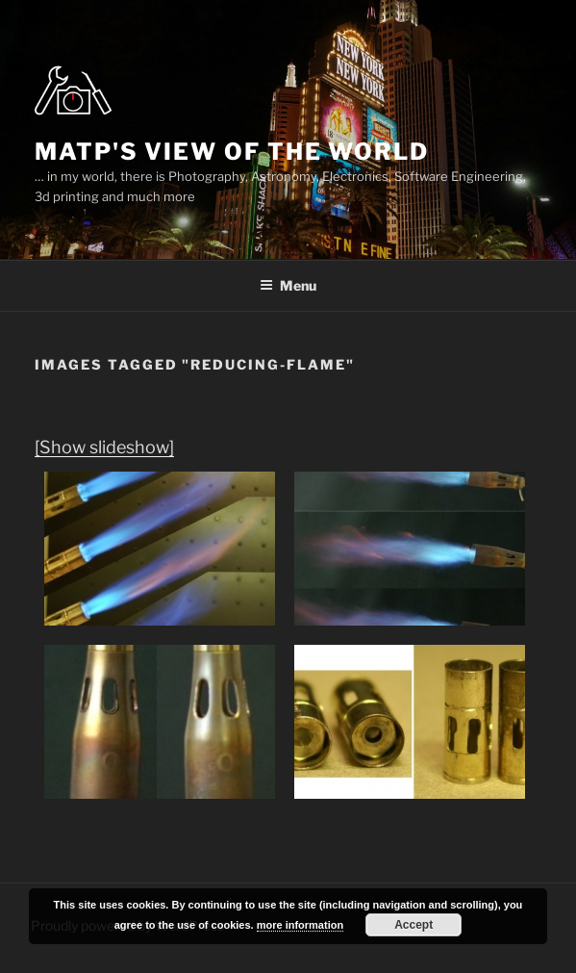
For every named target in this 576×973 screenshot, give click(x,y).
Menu (288, 285)
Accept (413, 925)
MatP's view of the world (232, 152)
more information (300, 925)
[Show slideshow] (104, 447)
